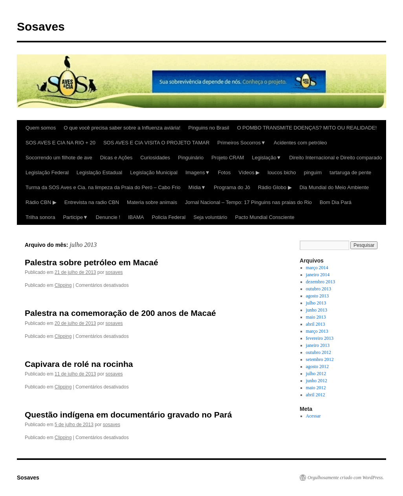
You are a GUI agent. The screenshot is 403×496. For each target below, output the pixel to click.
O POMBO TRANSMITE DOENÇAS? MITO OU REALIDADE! (307, 128)
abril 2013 (315, 324)
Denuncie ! (108, 217)
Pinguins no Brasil (208, 128)
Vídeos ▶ (249, 172)
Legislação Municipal (154, 172)
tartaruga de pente (350, 172)
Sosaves (41, 26)
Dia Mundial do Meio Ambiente (334, 187)
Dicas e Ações (116, 157)
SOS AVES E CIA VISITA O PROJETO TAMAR (156, 143)
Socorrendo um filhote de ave (59, 157)
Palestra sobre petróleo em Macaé (91, 262)
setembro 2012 (320, 359)
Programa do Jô (232, 187)
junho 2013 (316, 310)
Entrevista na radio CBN (91, 202)
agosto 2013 (317, 296)
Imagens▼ (197, 172)
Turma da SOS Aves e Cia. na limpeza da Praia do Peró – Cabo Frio (103, 187)
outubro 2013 (318, 289)
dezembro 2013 (320, 281)
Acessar (313, 416)
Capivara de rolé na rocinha (79, 363)
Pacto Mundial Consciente (264, 217)
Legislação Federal (47, 172)
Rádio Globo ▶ (275, 187)
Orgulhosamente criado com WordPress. (346, 477)
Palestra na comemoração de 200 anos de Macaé (120, 312)
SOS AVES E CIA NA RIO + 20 (60, 143)
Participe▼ (75, 217)
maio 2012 (316, 387)
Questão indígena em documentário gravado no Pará (128, 414)
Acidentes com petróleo (300, 143)
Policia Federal (168, 217)
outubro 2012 (318, 352)
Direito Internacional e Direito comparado (335, 157)
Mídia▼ (197, 187)
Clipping (63, 285)
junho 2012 (316, 380)
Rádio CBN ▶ (41, 202)
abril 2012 (315, 395)
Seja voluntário (210, 217)
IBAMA (136, 217)
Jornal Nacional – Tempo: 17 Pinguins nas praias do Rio (248, 202)
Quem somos (41, 128)
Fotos (224, 172)
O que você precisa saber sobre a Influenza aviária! (122, 128)
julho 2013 (316, 303)
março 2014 (317, 267)
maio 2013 (316, 317)
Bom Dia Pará (336, 202)
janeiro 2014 (318, 274)
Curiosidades (155, 157)
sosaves (114, 272)
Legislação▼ (266, 157)
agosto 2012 (317, 366)
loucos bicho (281, 172)
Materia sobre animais (152, 202)
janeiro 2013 (318, 345)
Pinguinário (190, 157)
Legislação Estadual (99, 172)
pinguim (313, 172)
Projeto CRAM (227, 157)
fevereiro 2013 (319, 338)
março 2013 (317, 331)
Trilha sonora (40, 217)
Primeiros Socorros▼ (241, 143)
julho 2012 (316, 373)
